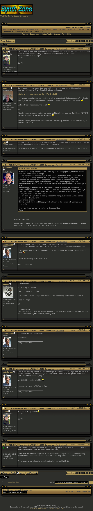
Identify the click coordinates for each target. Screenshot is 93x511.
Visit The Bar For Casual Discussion (14, 16)
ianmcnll (6, 88)
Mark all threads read (24, 490)
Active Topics (47, 34)
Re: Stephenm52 (61, 242)
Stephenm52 (8, 167)
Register (25, 34)
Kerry (17, 482)
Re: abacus (59, 330)
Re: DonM (59, 165)
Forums (17, 29)
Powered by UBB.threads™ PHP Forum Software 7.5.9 (46, 508)
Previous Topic (8, 473)
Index (20, 473)
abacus (6, 284)
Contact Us (69, 491)
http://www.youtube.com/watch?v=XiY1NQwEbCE (37, 94)
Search (57, 34)
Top (4, 73)
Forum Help (66, 34)
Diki (13, 482)
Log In (87, 27)
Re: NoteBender (61, 49)
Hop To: (52, 482)
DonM (5, 52)
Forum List (34, 34)
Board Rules (8, 490)
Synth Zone (7, 29)
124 (4, 143)
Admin (10, 482)
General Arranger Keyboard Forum (66, 29)
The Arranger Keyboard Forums (36, 29)
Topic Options (8, 41)
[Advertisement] (70, 10)
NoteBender (8, 245)
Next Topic (31, 473)
